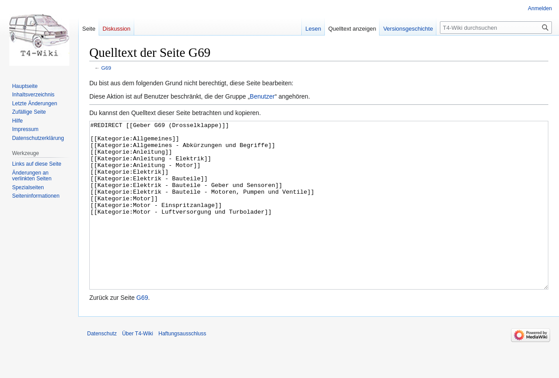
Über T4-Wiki (137, 367)
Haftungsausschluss (182, 367)
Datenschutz (102, 367)
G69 (106, 68)
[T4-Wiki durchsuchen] (496, 27)
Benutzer (262, 96)
